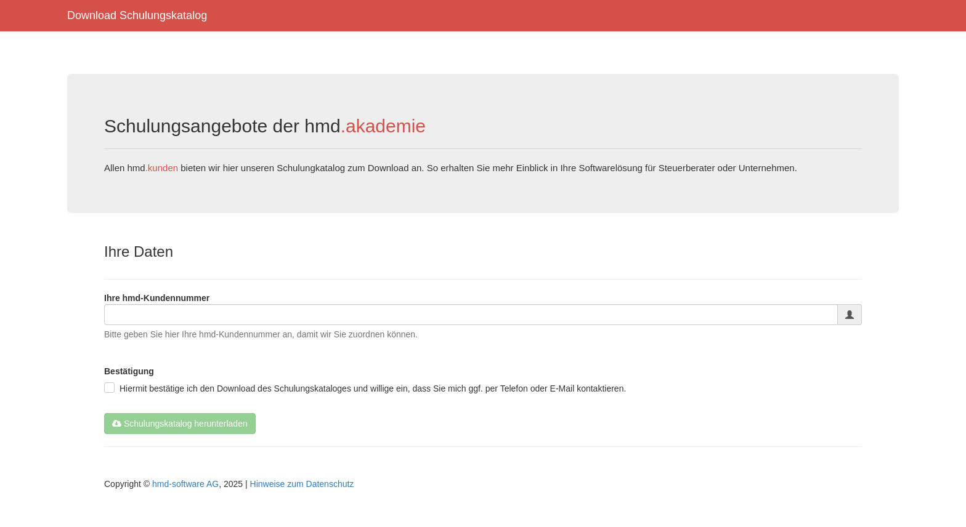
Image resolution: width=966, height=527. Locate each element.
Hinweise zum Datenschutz (302, 484)
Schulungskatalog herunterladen (180, 423)
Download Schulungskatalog (137, 15)
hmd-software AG (185, 484)
